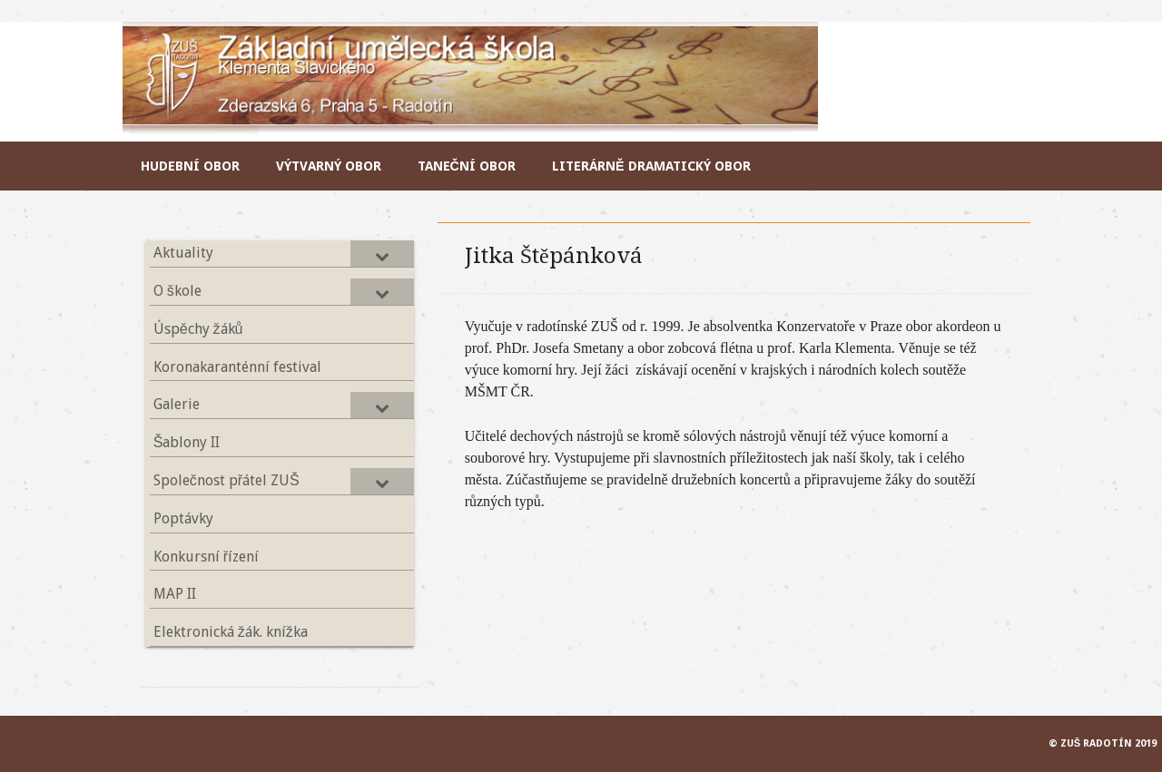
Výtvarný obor (328, 166)
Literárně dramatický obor (651, 166)
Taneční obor (467, 166)
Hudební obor (190, 166)
